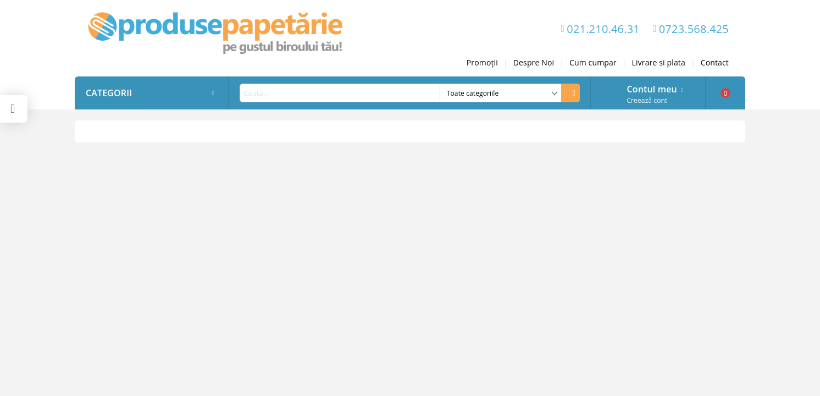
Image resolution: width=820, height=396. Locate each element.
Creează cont (647, 100)
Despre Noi (533, 62)
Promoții (482, 62)
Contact (715, 62)
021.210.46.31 (603, 28)
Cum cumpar (593, 62)
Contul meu (652, 88)
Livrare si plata (658, 62)
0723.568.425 (694, 28)
